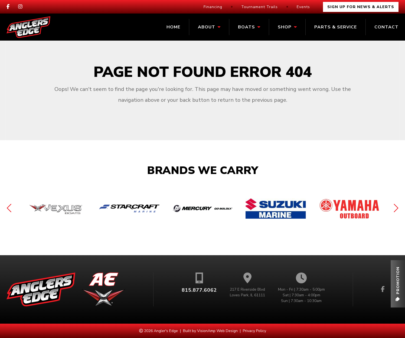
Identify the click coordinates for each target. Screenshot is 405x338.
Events (303, 6)
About (209, 27)
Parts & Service (335, 27)
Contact (386, 27)
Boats (249, 27)
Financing (213, 6)
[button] (398, 283)
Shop (287, 27)
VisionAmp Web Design (217, 330)
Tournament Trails (259, 6)
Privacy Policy (254, 330)
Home (173, 27)
